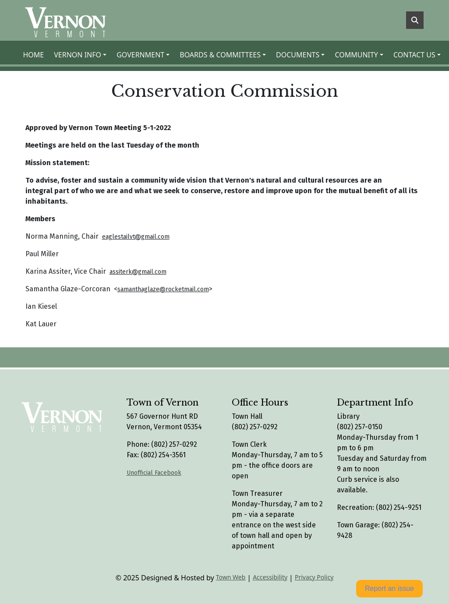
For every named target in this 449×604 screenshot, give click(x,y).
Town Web (231, 577)
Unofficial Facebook (154, 473)
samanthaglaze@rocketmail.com (163, 289)
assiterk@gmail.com (138, 272)
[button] (81, 55)
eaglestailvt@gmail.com (136, 236)
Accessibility (270, 577)
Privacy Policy (314, 577)
